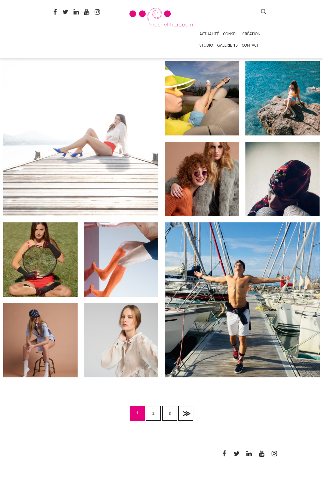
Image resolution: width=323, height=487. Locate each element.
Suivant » (185, 413)
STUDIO (206, 45)
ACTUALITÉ (209, 34)
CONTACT (250, 45)
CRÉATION (252, 34)
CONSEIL (230, 34)
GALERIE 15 (227, 45)
